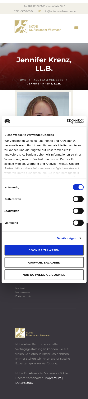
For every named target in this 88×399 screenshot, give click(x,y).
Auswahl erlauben (44, 262)
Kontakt (20, 288)
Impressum (22, 292)
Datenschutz (23, 296)
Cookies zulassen (44, 250)
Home (21, 79)
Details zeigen (66, 238)
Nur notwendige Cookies (44, 274)
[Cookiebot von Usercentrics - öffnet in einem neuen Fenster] (67, 121)
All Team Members (48, 79)
